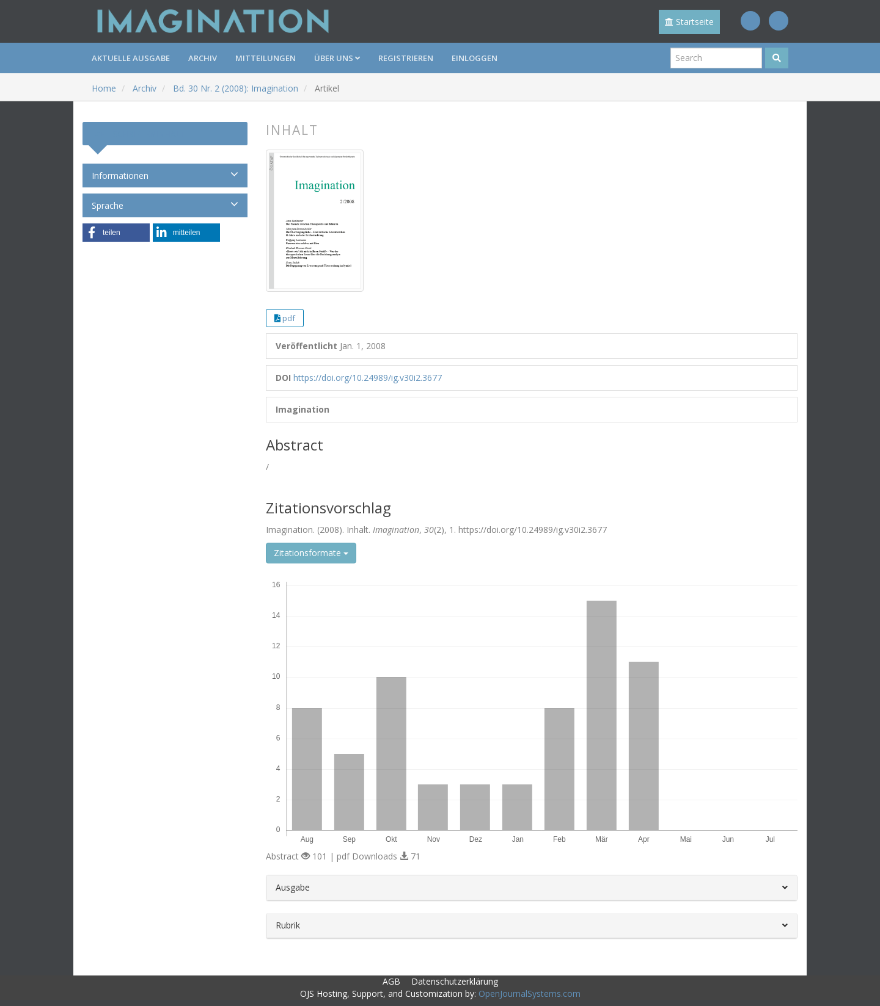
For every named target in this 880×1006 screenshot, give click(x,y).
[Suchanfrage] (716, 58)
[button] (116, 232)
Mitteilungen (265, 57)
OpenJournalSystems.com (530, 993)
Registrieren (405, 57)
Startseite (689, 21)
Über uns (337, 57)
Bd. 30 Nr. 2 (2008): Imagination (235, 88)
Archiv (202, 57)
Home (104, 88)
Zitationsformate (311, 553)
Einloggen (474, 57)
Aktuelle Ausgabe (131, 57)
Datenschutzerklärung (454, 981)
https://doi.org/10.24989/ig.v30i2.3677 (367, 377)
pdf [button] (288, 318)
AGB (391, 981)
